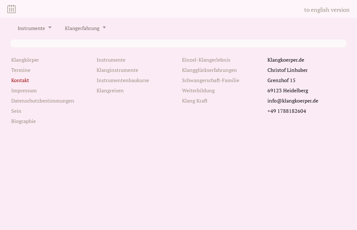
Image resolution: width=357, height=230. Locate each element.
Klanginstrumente (117, 69)
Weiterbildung (198, 90)
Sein (16, 110)
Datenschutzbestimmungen (42, 100)
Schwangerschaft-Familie (210, 80)
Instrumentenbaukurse (123, 80)
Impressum (24, 90)
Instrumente (31, 28)
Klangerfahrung (82, 28)
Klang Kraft (195, 100)
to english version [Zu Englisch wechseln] (327, 9)
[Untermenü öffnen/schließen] (50, 27)
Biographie (23, 121)
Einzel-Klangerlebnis (206, 59)
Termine (20, 69)
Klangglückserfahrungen (209, 69)
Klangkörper (25, 59)
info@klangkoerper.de (292, 100)
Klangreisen (110, 90)
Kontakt (20, 80)
